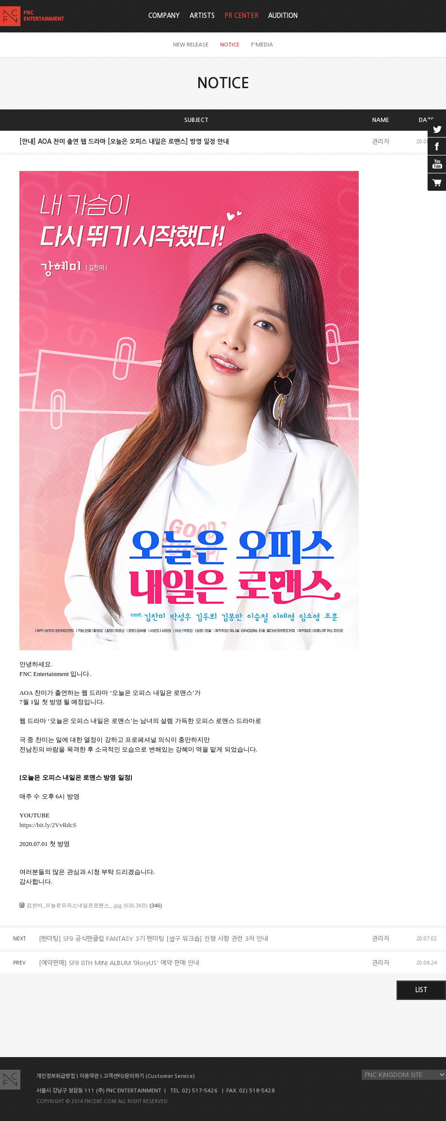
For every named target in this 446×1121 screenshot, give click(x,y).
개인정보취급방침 (55, 1076)
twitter (437, 128)
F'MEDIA (262, 44)
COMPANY (164, 16)
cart (437, 182)
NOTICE (229, 44)
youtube (437, 164)
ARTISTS (202, 16)
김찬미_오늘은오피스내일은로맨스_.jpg (74, 905)
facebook (437, 146)
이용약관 (89, 1076)
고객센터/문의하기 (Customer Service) (149, 1076)
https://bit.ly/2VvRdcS (47, 825)
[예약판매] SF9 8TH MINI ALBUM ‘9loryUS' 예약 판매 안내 (119, 963)
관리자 (380, 141)
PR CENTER (241, 16)
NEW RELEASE (190, 44)
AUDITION (283, 16)
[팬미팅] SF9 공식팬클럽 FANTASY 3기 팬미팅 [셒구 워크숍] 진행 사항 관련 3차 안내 (153, 939)
